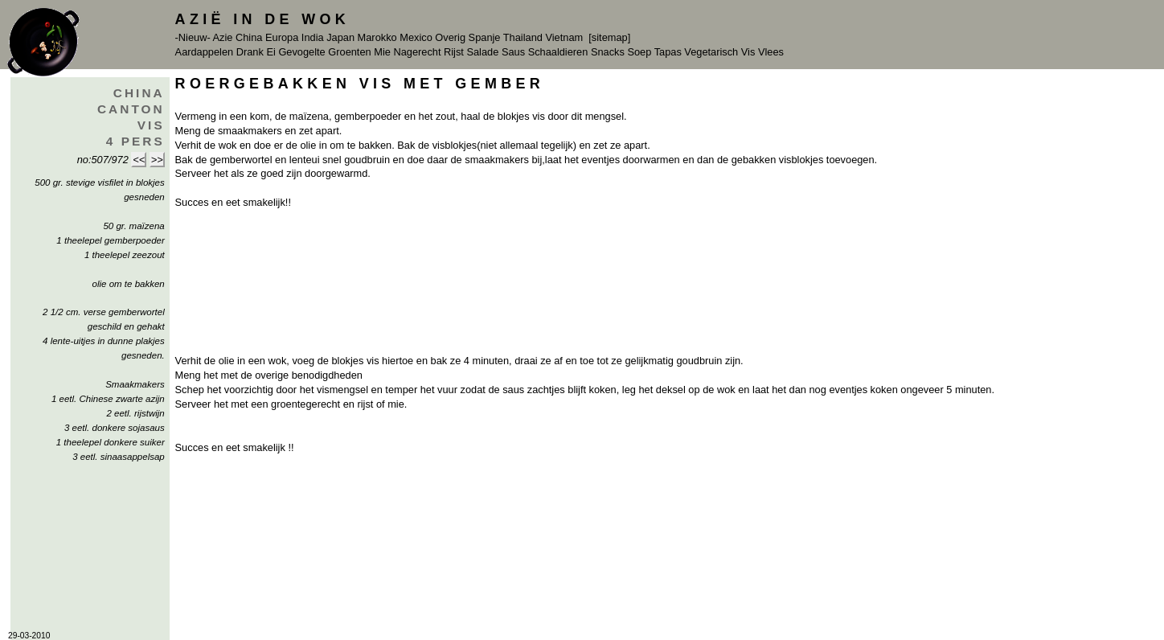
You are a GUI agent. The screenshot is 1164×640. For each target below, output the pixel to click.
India (312, 37)
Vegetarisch (711, 52)
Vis (748, 52)
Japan (340, 37)
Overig (450, 37)
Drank (250, 52)
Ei (270, 52)
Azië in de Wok (262, 19)
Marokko (377, 37)
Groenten (349, 52)
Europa (281, 37)
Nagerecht (417, 52)
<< (139, 160)
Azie (223, 37)
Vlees (771, 52)
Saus (513, 52)
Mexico (416, 37)
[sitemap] (609, 37)
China (249, 37)
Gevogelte (301, 52)
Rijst (454, 52)
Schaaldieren (558, 52)
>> (157, 160)
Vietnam (564, 37)
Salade (482, 52)
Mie (382, 52)
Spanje (485, 37)
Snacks (608, 52)
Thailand (523, 37)
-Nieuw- (193, 37)
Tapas (668, 52)
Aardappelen (204, 52)
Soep (639, 52)
